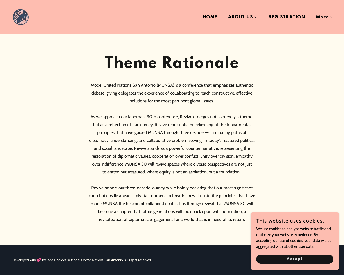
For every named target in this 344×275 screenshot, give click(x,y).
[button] (241, 17)
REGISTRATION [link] (287, 17)
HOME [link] (210, 17)
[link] (21, 16)
